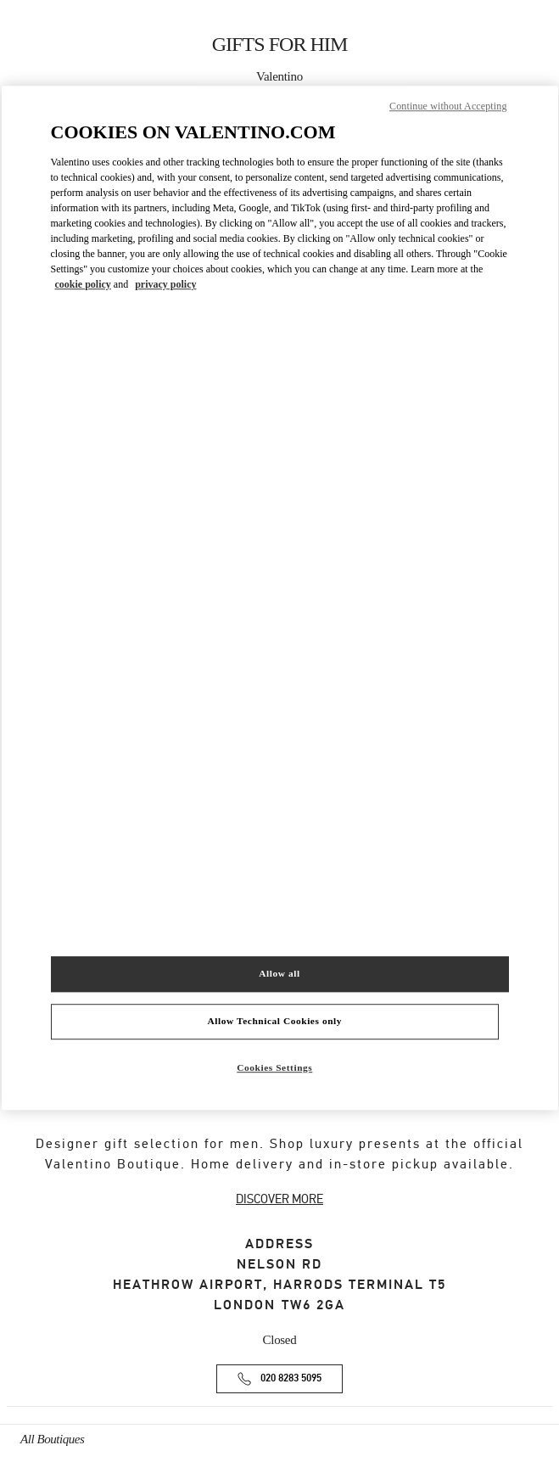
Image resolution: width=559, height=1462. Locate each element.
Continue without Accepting (447, 107)
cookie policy (83, 284)
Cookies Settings (274, 1067)
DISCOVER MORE (279, 1199)
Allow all (279, 973)
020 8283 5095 (290, 1378)
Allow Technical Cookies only (275, 1021)
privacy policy (165, 284)
